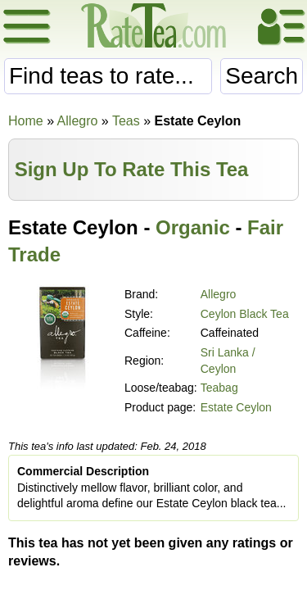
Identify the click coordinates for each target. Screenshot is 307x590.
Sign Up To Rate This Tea (132, 169)
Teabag (219, 387)
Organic (193, 227)
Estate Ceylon (236, 407)
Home (25, 121)
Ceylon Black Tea (245, 313)
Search (261, 75)
